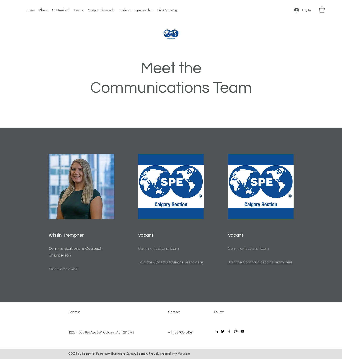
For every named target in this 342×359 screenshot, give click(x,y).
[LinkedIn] (216, 331)
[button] (322, 10)
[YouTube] (242, 331)
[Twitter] (223, 331)
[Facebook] (229, 331)
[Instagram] (236, 331)
